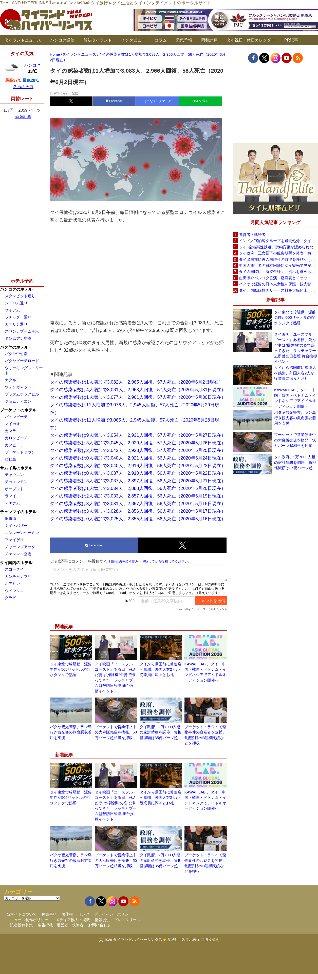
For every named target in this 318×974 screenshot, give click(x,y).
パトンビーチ (16, 416)
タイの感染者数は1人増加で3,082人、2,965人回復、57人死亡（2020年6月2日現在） (136, 382)
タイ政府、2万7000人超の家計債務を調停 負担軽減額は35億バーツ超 (160, 732)
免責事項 (49, 914)
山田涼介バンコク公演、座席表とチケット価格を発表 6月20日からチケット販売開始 (278, 278)
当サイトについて (21, 914)
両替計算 (209, 40)
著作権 (67, 914)
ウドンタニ (14, 590)
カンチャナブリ (18, 576)
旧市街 (10, 518)
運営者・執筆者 (252, 234)
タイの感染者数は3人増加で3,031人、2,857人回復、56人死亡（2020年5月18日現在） (138, 503)
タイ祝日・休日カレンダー (251, 40)
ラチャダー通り (18, 317)
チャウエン (14, 474)
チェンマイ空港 (18, 554)
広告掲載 (45, 925)
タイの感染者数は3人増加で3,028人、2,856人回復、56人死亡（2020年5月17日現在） (138, 511)
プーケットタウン (20, 452)
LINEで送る (200, 101)
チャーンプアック (20, 547)
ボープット (14, 489)
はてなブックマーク (157, 101)
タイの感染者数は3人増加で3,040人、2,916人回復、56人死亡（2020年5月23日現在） (138, 465)
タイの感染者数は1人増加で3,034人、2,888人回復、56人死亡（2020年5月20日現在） (138, 488)
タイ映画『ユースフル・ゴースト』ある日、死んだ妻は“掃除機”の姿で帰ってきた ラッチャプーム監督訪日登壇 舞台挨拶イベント (295, 348)
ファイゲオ (14, 540)
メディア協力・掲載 (73, 920)
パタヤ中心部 (16, 353)
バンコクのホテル (16, 289)
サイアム (12, 310)
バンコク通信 (62, 40)
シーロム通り (16, 303)
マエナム (12, 503)
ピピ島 (10, 459)
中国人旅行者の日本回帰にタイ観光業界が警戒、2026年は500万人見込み (278, 265)
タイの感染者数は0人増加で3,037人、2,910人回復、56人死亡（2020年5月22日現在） (138, 473)
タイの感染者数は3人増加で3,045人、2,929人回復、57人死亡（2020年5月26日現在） (138, 442)
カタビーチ (14, 445)
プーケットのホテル (18, 410)
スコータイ (14, 569)
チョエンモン (16, 482)
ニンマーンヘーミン (22, 532)
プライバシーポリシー (113, 914)
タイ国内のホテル (16, 563)
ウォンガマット (18, 387)
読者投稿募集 (21, 925)
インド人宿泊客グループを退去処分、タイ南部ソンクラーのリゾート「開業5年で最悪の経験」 (278, 240)
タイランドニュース (23, 40)
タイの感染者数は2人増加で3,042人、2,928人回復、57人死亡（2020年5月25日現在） (138, 450)
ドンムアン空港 (18, 338)
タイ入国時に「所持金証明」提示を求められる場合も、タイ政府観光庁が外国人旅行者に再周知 (278, 271)
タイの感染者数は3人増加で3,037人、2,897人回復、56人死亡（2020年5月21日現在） (138, 480)
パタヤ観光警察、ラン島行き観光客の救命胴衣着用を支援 (71, 732)
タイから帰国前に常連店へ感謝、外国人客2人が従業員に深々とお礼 (160, 669)
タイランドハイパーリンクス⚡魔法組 (146, 939)
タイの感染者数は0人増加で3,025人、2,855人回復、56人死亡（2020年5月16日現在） (138, 518)
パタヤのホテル (14, 347)
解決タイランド (98, 40)
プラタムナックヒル (22, 394)
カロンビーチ (16, 438)
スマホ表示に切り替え (200, 939)
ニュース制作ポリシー (29, 920)
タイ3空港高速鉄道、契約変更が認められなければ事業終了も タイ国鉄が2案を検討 (278, 247)
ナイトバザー (16, 525)
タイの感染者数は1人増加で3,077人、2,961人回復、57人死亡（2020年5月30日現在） (138, 397)
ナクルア (12, 380)
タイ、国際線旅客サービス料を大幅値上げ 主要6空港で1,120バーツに (278, 290)
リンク (83, 914)
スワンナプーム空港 (22, 331)
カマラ (10, 431)
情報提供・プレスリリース (117, 920)
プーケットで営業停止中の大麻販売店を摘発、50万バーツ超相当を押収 (116, 732)
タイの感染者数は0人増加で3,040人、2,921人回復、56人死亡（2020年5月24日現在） (138, 458)
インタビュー (133, 40)
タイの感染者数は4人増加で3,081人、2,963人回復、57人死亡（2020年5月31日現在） (138, 389)
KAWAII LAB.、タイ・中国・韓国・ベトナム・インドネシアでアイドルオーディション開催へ (295, 398)
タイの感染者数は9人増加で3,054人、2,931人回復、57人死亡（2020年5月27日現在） (138, 435)
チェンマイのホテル (18, 512)
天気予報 (184, 40)
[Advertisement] (138, 271)
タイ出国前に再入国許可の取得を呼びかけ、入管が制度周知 (278, 259)
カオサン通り (16, 324)
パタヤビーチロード (22, 361)
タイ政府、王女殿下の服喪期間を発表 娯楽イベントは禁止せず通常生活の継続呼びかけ (278, 253)
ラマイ (10, 496)
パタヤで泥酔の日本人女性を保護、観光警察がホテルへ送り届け (278, 284)
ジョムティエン (18, 401)
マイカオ (12, 424)
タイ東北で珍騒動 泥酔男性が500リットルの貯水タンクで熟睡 (71, 669)
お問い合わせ (99, 925)
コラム (161, 40)
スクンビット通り (20, 296)
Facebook (114, 101)
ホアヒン (12, 583)
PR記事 (291, 40)
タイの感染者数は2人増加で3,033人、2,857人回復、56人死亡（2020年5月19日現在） (138, 496)
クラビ (10, 597)
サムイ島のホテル (16, 468)
